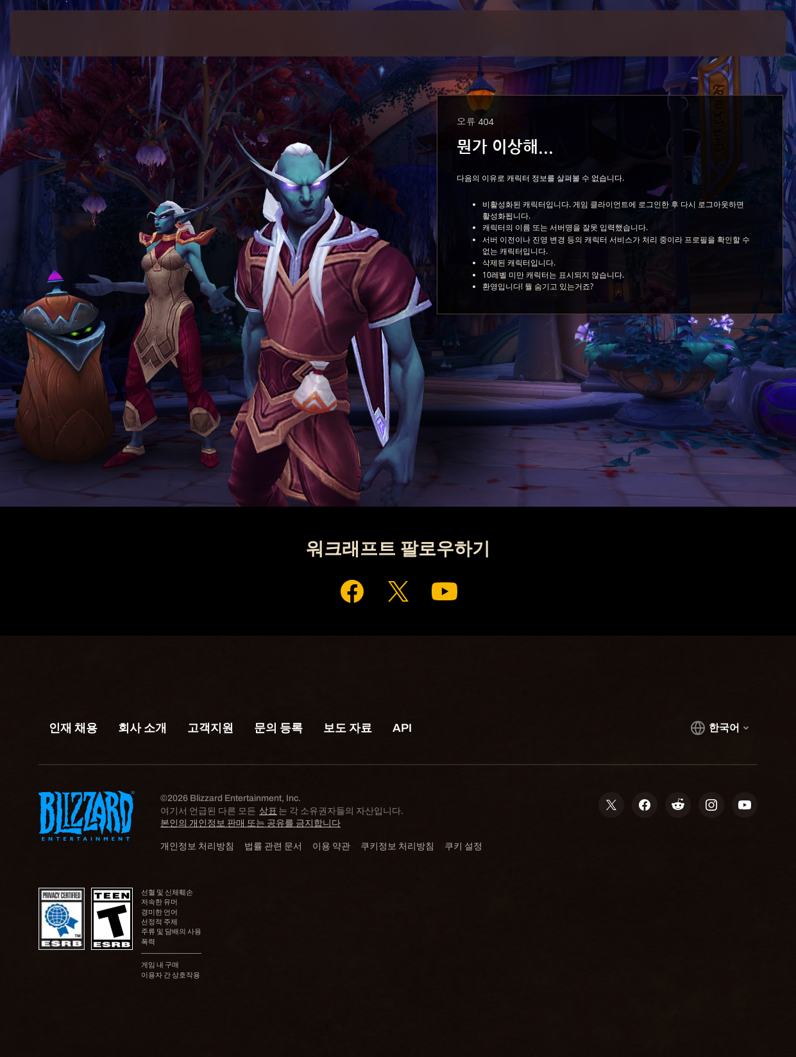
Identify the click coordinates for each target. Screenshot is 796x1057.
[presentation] (50, 33)
